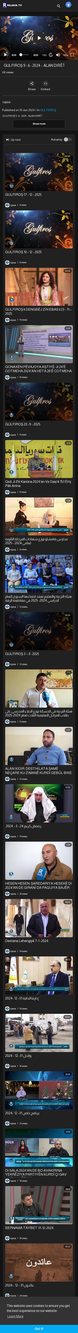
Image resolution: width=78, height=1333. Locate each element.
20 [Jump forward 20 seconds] (51, 55)
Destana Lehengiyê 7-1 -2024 (26, 941)
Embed (45, 86)
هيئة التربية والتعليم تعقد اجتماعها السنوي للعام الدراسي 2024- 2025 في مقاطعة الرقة (38, 598)
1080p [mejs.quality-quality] (65, 55)
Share (32, 86)
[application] (39, 38)
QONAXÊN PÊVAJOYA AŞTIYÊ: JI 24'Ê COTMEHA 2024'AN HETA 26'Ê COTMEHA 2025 (38, 371)
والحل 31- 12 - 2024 (18, 1056)
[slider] (25, 54)
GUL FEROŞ (48, 110)
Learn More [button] (15, 1316)
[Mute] (58, 55)
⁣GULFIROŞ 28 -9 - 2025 (22, 424)
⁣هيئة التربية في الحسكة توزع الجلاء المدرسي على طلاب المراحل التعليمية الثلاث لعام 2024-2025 (38, 713)
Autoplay (56, 139)
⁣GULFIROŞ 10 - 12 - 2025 (23, 252)
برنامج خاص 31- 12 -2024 (22, 1113)
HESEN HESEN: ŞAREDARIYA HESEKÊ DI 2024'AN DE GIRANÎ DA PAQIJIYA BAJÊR (38, 886)
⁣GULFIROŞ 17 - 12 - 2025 (23, 195)
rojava (6, 102)
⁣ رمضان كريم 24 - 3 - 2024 (23, 826)
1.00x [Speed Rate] (44, 55)
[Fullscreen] (72, 55)
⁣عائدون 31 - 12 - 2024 (19, 1285)
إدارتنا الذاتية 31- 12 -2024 (22, 998)
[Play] (5, 55)
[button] (39, 38)
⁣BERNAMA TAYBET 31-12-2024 (29, 1228)
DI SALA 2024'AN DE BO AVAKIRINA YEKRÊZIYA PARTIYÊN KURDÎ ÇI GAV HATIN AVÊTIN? (36, 1174)
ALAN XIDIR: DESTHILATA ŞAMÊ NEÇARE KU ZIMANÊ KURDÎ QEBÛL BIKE (38, 771)
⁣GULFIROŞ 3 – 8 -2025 (22, 654)
